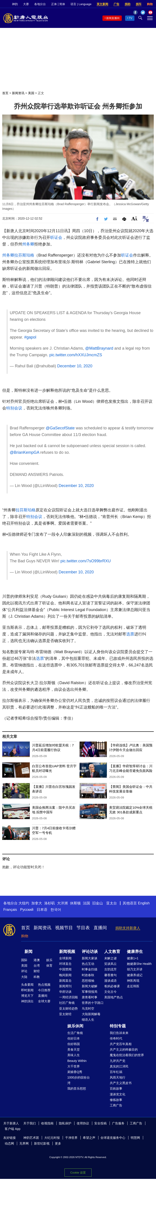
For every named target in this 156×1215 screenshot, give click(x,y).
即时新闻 (27, 990)
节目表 (83, 927)
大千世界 (73, 1066)
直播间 (100, 927)
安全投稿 (100, 1123)
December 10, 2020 (74, 366)
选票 (130, 634)
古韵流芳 (110, 969)
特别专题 (118, 1026)
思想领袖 (88, 980)
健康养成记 (134, 975)
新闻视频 (67, 951)
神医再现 (133, 980)
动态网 (9, 1143)
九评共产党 (117, 1061)
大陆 (24, 977)
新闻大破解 (89, 986)
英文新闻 (102, 4)
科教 (37, 977)
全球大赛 (44, 1001)
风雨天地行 (117, 1077)
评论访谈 (90, 951)
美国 (31, 93)
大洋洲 (62, 903)
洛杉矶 (49, 903)
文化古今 (110, 991)
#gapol (30, 337)
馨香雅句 (110, 975)
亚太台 (111, 903)
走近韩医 (133, 986)
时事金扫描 (89, 969)
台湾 (37, 965)
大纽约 (23, 903)
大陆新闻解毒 (91, 1014)
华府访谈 (65, 991)
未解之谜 (110, 958)
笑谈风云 (110, 964)
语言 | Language (80, 4)
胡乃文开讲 (134, 969)
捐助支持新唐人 (127, 928)
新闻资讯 (18, 93)
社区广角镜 (67, 1003)
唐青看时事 (89, 997)
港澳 (37, 960)
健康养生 (135, 951)
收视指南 (47, 1123)
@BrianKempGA (24, 452)
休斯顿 (75, 903)
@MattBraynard (99, 348)
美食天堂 (73, 1049)
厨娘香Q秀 (74, 1072)
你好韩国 (73, 1044)
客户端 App (12, 1129)
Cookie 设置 (78, 1172)
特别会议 (14, 408)
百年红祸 (116, 1072)
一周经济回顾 (68, 997)
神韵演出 (27, 1001)
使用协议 (83, 1123)
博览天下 (27, 995)
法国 (86, 903)
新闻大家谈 (89, 958)
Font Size (134, 218)
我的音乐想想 (76, 1088)
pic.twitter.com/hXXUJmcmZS (75, 355)
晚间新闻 (65, 975)
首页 (5, 93)
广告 (116, 4)
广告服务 (118, 1123)
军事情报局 (89, 991)
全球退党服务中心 (112, 1137)
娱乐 (49, 960)
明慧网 (135, 1137)
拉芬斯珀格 (24, 255)
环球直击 (65, 964)
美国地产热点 (113, 997)
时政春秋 (88, 975)
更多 (58, 1143)
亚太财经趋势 (68, 1008)
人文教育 (112, 951)
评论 (24, 971)
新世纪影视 (42, 1143)
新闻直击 (65, 980)
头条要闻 (27, 984)
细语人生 (88, 1019)
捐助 (127, 4)
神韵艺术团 (31, 1137)
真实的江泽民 (119, 1066)
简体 (62, 4)
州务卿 (28, 244)
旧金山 (97, 903)
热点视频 (44, 984)
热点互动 (88, 964)
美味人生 (73, 1055)
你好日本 (73, 1038)
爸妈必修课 (112, 986)
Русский (26, 909)
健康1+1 (132, 958)
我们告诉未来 (119, 1033)
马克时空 (88, 1008)
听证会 (56, 237)
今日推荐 (44, 990)
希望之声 (89, 1137)
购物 (150, 4)
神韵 (15, 4)
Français (10, 909)
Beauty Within (76, 1061)
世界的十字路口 (93, 1003)
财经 (37, 971)
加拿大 (36, 903)
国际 (24, 960)
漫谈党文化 (117, 1094)
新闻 (28, 951)
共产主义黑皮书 (121, 1083)
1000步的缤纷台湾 (78, 1080)
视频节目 (64, 927)
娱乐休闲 (75, 1026)
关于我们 (29, 1123)
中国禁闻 (65, 969)
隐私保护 (65, 1123)
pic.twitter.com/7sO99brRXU (85, 561)
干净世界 (71, 1137)
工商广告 (116, 1105)
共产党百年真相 (121, 1044)
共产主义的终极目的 (124, 1049)
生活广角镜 (75, 1033)
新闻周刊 (65, 986)
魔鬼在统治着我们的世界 (127, 1055)
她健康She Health (139, 964)
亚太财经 (65, 1014)
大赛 (26, 4)
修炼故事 (116, 1100)
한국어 (55, 909)
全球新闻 (65, 958)
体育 (49, 965)
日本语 (42, 909)
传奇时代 (116, 1038)
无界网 (24, 1143)
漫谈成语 (110, 980)
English (144, 903)
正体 (54, 4)
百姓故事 (116, 1088)
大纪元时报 (52, 1137)
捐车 (139, 4)
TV (130, 18)
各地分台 (40, 4)
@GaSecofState (60, 428)
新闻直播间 (113, 18)
